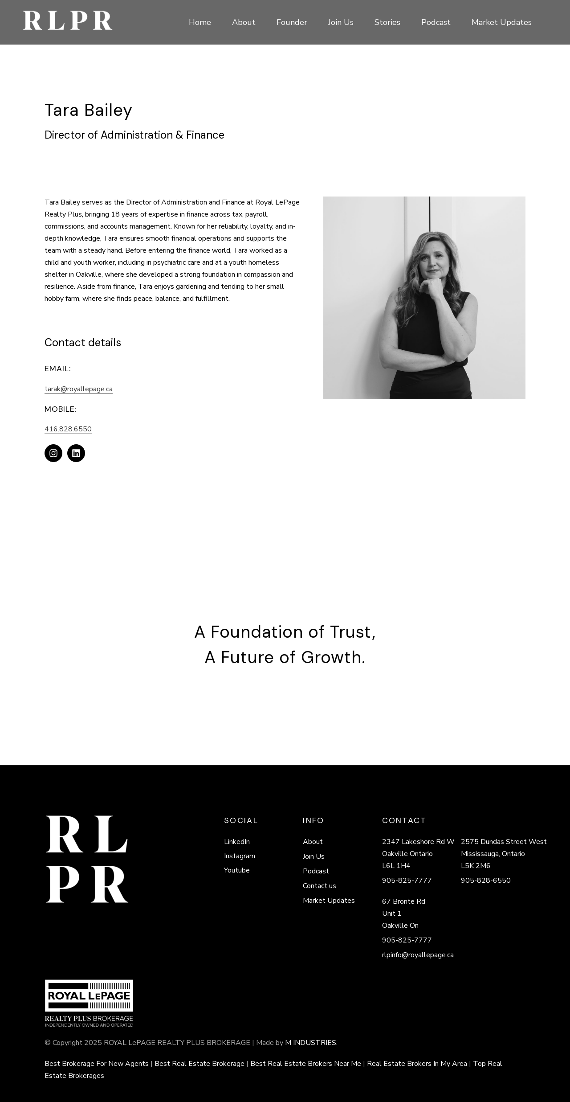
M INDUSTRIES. (311, 1043)
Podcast (316, 871)
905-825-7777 (407, 880)
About (313, 842)
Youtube (237, 870)
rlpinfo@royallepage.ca (418, 955)
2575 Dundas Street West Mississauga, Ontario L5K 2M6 (504, 854)
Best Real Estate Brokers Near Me (305, 1064)
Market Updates (329, 900)
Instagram (239, 856)
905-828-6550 (486, 880)
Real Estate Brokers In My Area (417, 1064)
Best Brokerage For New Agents (97, 1064)
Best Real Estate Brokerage (199, 1064)
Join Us (314, 856)
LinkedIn (237, 842)
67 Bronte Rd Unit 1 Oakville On (403, 913)
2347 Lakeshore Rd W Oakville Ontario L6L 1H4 (418, 854)
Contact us (319, 886)
